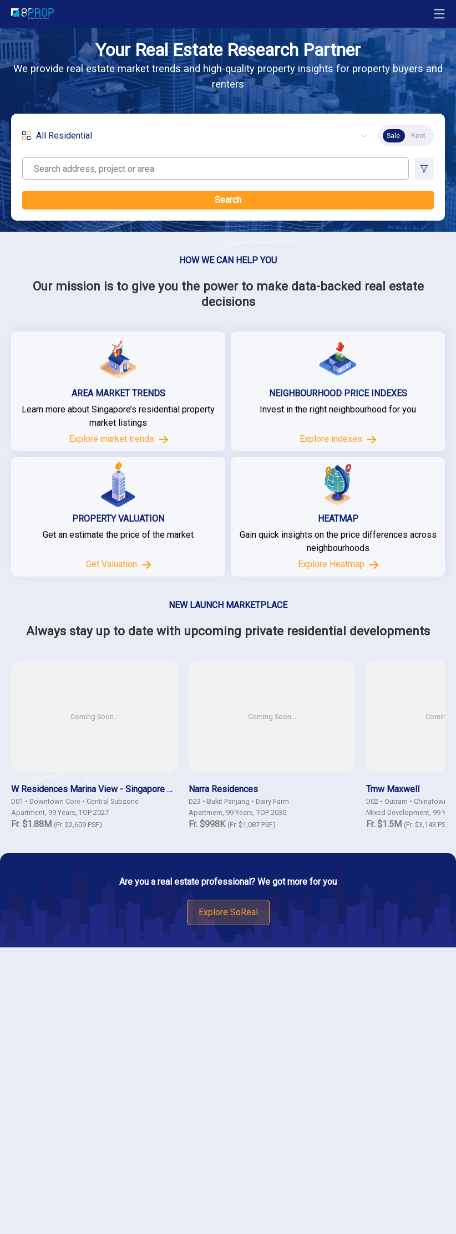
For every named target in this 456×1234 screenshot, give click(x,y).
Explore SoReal (228, 912)
